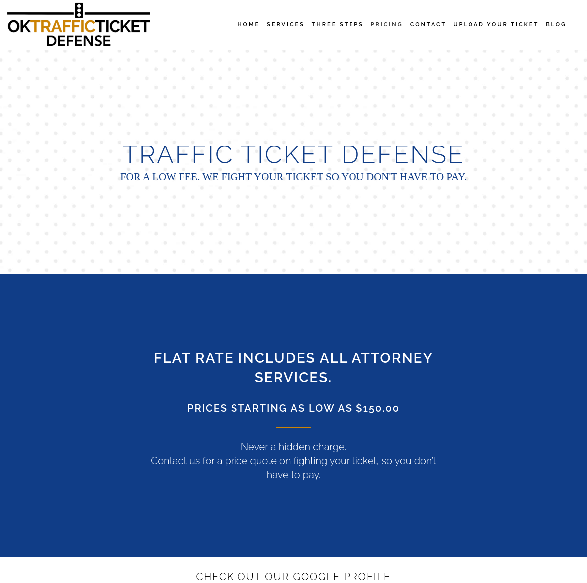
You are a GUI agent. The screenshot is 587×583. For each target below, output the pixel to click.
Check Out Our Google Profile (293, 577)
